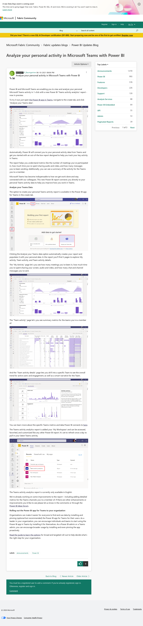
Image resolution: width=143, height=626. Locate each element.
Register (105, 24)
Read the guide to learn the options (25, 534)
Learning (96, 18)
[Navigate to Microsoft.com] (7, 18)
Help (122, 24)
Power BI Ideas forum (19, 505)
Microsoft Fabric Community (23, 45)
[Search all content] (109, 30)
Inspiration (53, 18)
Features (101, 82)
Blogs (86, 18)
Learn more (7, 9)
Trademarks (137, 609)
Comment (14, 591)
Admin (100, 116)
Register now (127, 35)
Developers (102, 88)
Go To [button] (130, 24)
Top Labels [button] (102, 64)
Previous (115, 127)
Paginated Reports (105, 121)
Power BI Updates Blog (85, 45)
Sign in (114, 24)
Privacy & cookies (110, 609)
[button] (86, 72)
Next (132, 127)
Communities (75, 18)
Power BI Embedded (106, 104)
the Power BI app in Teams (41, 99)
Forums (42, 18)
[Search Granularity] (68, 30)
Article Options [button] (80, 64)
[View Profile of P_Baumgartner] (30, 72)
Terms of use (125, 609)
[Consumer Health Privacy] (33, 617)
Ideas (64, 18)
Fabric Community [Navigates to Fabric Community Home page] (26, 18)
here (85, 425)
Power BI (35, 553)
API (98, 110)
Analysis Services (104, 99)
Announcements (22, 553)
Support (107, 18)
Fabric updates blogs (56, 45)
